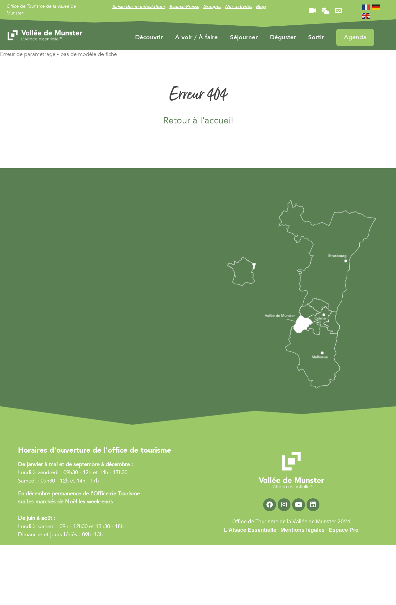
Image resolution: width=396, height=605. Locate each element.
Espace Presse (184, 7)
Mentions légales (303, 530)
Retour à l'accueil (198, 120)
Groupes (212, 7)
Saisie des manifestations (138, 7)
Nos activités (238, 7)
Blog (261, 7)
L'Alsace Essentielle (250, 530)
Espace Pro (344, 530)
